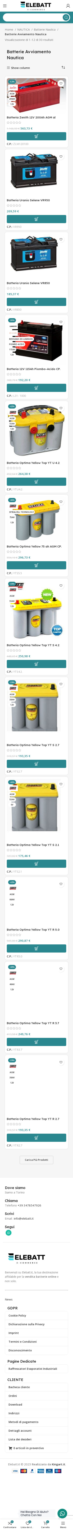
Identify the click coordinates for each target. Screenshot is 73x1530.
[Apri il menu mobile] (5, 6)
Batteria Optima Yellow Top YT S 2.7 (33, 745)
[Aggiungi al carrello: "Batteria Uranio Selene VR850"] (36, 302)
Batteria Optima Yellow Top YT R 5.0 (33, 929)
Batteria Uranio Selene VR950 (28, 200)
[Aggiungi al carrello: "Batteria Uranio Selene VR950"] (36, 219)
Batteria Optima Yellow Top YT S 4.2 (33, 645)
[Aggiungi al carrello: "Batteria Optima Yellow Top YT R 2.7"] (36, 1138)
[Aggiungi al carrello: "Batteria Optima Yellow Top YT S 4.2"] (36, 664)
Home (9, 29)
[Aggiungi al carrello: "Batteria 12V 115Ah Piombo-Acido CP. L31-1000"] (36, 388)
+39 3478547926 (29, 1205)
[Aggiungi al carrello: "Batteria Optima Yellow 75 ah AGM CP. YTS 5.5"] (36, 565)
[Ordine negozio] (63, 67)
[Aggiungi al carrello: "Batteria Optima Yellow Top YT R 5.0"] (36, 948)
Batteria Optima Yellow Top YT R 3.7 (33, 1023)
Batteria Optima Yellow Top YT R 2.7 (33, 1119)
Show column (20, 67)
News (9, 1299)
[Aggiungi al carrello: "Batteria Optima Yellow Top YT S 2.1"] (36, 864)
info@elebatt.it (24, 1218)
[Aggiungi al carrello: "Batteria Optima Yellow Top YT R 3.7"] (36, 1042)
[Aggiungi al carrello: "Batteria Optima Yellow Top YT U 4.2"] (36, 482)
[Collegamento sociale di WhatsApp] (8, 1233)
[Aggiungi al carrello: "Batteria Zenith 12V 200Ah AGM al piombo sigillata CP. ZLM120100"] (36, 136)
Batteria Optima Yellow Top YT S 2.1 (33, 845)
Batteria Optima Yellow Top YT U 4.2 (33, 463)
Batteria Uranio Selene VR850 (28, 283)
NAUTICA (23, 29)
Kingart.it (58, 1464)
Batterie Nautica (45, 29)
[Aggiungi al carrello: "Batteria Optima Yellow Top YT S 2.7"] (36, 764)
